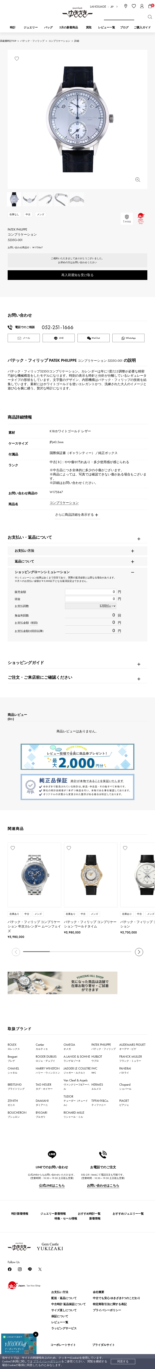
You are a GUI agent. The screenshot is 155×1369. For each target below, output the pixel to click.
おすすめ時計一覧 (89, 1213)
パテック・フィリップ (32, 41)
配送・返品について (64, 1298)
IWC (94, 1070)
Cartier (42, 1046)
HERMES (97, 1086)
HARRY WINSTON (48, 1070)
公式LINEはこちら (52, 1185)
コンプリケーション (59, 41)
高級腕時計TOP (8, 41)
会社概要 (98, 1292)
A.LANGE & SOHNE (77, 1058)
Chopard (125, 1086)
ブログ (124, 27)
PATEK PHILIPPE (103, 1046)
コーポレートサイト (63, 1345)
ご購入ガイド (142, 27)
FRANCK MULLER (130, 1058)
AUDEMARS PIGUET (132, 1046)
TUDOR (76, 1100)
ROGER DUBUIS (46, 1058)
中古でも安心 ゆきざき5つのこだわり (116, 1298)
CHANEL (13, 1070)
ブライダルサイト (103, 1345)
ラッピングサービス (64, 1328)
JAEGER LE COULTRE (77, 1070)
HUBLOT (96, 1058)
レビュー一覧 (59, 1322)
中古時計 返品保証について (68, 1304)
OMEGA (69, 1046)
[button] (139, 952)
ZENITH (13, 1102)
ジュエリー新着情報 (53, 1213)
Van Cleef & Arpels (76, 1084)
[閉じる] (35, 1334)
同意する (123, 1361)
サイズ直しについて (64, 1310)
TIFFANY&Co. (100, 1102)
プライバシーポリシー (47, 1361)
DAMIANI (42, 1102)
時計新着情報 (19, 1213)
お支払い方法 (59, 1292)
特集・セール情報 (65, 1218)
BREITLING (16, 1086)
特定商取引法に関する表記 (110, 1304)
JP (112, 6)
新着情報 (95, 1218)
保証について (59, 1316)
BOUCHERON (17, 1114)
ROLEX (14, 1046)
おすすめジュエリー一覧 (128, 1213)
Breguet (12, 1058)
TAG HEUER (44, 1086)
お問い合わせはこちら (103, 1185)
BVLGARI (41, 1114)
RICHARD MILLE (74, 1114)
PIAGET (124, 1102)
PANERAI (125, 1070)
